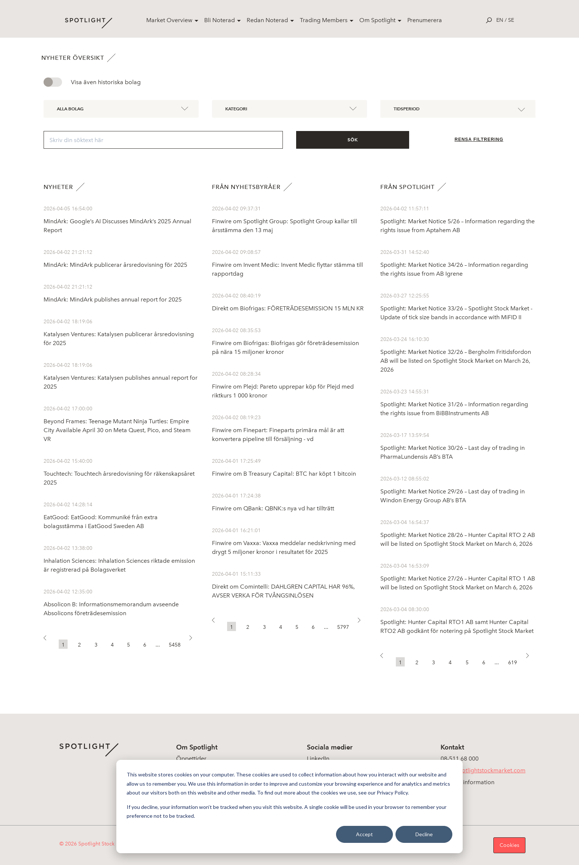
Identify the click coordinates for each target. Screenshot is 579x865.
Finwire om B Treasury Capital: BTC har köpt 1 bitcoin (284, 473)
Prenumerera (424, 20)
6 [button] (144, 645)
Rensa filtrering (479, 139)
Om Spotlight (377, 20)
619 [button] (512, 662)
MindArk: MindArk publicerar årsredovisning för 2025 (115, 264)
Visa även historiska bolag (106, 82)
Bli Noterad (219, 20)
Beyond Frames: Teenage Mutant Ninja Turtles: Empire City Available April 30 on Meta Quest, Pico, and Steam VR (117, 430)
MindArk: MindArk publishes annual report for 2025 (113, 299)
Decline (424, 834)
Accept (364, 834)
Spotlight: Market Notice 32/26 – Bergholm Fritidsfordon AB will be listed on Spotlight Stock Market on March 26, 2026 (455, 360)
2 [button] (79, 645)
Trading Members (323, 20)
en (499, 20)
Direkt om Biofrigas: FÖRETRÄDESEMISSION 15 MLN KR (288, 308)
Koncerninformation (467, 782)
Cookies (509, 845)
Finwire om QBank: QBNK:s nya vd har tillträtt (273, 508)
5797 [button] (343, 627)
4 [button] (112, 645)
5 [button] (128, 645)
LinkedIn (318, 758)
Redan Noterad (267, 20)
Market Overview (169, 20)
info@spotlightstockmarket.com (483, 770)
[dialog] (289, 806)
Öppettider (191, 758)
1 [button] (63, 645)
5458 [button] (175, 645)
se (511, 20)
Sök (352, 139)
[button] (48, 640)
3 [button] (96, 645)
